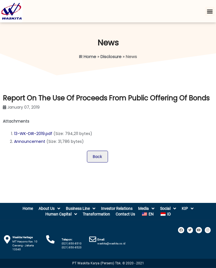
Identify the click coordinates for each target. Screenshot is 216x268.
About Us (49, 208)
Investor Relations (116, 208)
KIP (188, 208)
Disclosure (111, 56)
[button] (210, 11)
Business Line (80, 208)
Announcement (29, 141)
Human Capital (61, 214)
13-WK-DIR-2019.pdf (33, 133)
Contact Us (125, 214)
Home (27, 208)
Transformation (96, 214)
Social (168, 208)
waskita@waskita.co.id (111, 243)
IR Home (87, 56)
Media (146, 208)
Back (97, 156)
